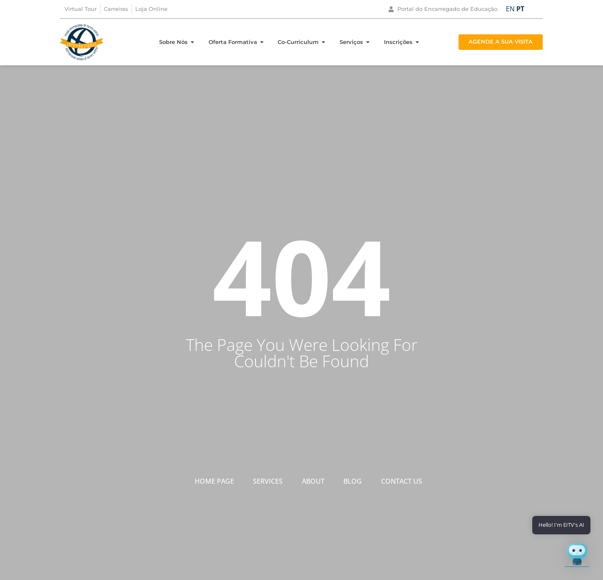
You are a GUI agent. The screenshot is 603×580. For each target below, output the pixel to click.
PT (520, 8)
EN (510, 8)
